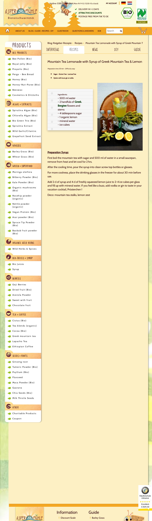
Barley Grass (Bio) (23, 151)
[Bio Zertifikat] (127, 13)
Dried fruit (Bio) (22, 289)
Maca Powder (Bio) (23, 382)
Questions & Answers (83, 31)
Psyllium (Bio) (20, 372)
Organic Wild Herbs (20, 242)
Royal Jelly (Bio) (22, 64)
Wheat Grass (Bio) (23, 156)
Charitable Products (24, 413)
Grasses (13, 145)
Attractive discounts (90, 13)
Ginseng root (20, 361)
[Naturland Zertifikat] (141, 15)
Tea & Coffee (16, 314)
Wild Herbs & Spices (24, 248)
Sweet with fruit (22, 300)
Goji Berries (19, 284)
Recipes (74, 50)
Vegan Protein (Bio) (24, 212)
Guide (137, 50)
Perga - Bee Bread (23, 74)
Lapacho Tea (19, 341)
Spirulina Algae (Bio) (24, 110)
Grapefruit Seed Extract (26, 136)
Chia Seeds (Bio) (22, 393)
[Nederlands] (130, 3)
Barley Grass (98, 517)
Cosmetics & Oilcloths (25, 95)
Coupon (17, 418)
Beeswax (17, 90)
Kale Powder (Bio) (23, 182)
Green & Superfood (19, 165)
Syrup (15, 269)
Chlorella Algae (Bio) (24, 115)
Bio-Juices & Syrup (19, 257)
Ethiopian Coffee (22, 346)
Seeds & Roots (17, 355)
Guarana (17, 387)
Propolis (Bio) (20, 69)
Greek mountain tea (24, 336)
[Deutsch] (123, 3)
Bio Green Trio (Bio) (24, 120)
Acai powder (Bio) (23, 217)
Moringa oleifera (22, 172)
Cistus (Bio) (19, 320)
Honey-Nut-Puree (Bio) (26, 84)
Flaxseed (17, 377)
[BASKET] (143, 31)
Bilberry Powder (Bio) (25, 177)
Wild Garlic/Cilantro (24, 131)
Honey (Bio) (19, 79)
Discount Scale (68, 517)
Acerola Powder (21, 295)
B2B (99, 31)
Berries (13, 278)
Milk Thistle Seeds (23, 398)
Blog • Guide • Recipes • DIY (40, 31)
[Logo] (21, 13)
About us (20, 31)
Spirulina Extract (22, 126)
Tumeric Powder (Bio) (25, 367)
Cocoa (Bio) (19, 331)
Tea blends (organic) (24, 325)
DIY (116, 50)
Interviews (52, 50)
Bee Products (16, 52)
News (95, 50)
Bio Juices (18, 264)
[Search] (114, 31)
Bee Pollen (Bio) (22, 58)
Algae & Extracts (19, 104)
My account (111, 3)
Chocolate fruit (21, 305)
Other (12, 407)
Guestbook (62, 31)
